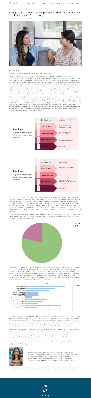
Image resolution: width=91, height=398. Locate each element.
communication (25, 76)
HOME (28, 3)
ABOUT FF (34, 3)
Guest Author (14, 18)
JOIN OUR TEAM (54, 3)
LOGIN (77, 3)
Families (30, 18)
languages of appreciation (68, 99)
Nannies (35, 18)
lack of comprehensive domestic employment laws (53, 92)
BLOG (63, 3)
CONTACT (70, 3)
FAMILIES (43, 3)
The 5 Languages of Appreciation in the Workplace (52, 316)
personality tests (34, 97)
